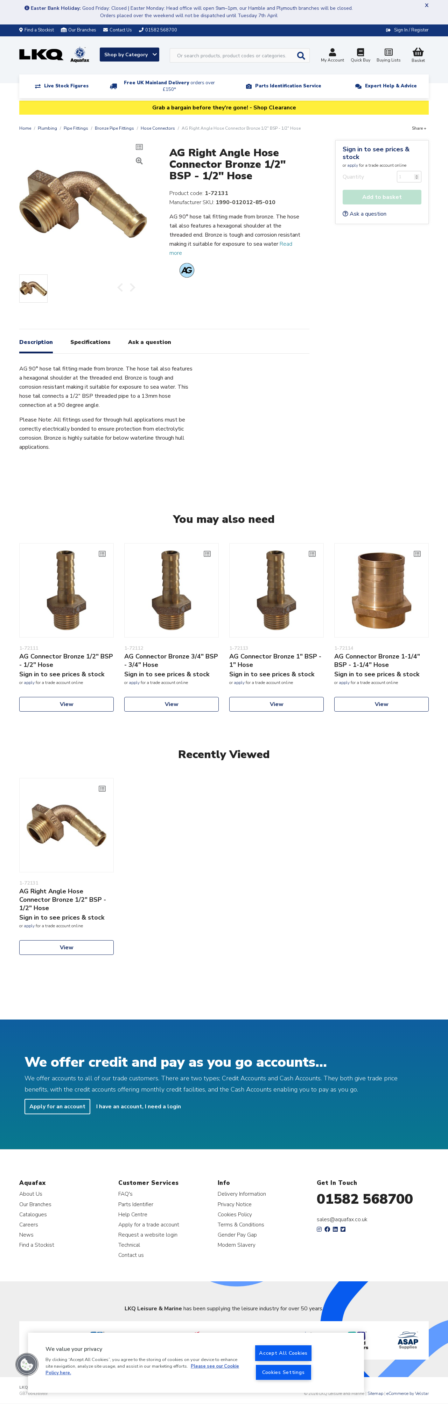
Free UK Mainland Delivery (169, 86)
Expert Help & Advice (391, 86)
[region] (196, 1363)
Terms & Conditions (241, 1224)
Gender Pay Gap (237, 1234)
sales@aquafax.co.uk (342, 1219)
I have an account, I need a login (138, 1106)
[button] (27, 1364)
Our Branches (78, 30)
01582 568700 (365, 1199)
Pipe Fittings (76, 128)
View (67, 704)
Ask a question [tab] (149, 342)
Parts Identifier (135, 1204)
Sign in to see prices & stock (376, 153)
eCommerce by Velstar (407, 1393)
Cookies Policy (235, 1214)
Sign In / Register (411, 30)
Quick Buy (360, 56)
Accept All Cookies (283, 1352)
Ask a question (364, 214)
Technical (129, 1244)
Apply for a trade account (148, 1224)
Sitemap (375, 1393)
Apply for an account (57, 1106)
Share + (419, 128)
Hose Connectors (158, 128)
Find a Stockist (36, 30)
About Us (30, 1193)
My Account (332, 56)
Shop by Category (130, 54)
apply (352, 165)
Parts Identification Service (288, 86)
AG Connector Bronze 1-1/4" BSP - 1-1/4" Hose (377, 660)
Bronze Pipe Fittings (114, 128)
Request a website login (147, 1234)
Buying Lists (388, 56)
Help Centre (132, 1214)
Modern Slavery (236, 1244)
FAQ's (125, 1193)
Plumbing (47, 128)
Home (25, 128)
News (26, 1234)
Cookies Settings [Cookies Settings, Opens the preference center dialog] (283, 1372)
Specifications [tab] (90, 342)
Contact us (131, 1255)
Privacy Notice (235, 1204)
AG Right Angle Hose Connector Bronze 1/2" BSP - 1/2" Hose (62, 899)
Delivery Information (242, 1193)
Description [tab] (36, 342)
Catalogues (33, 1214)
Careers (28, 1224)
